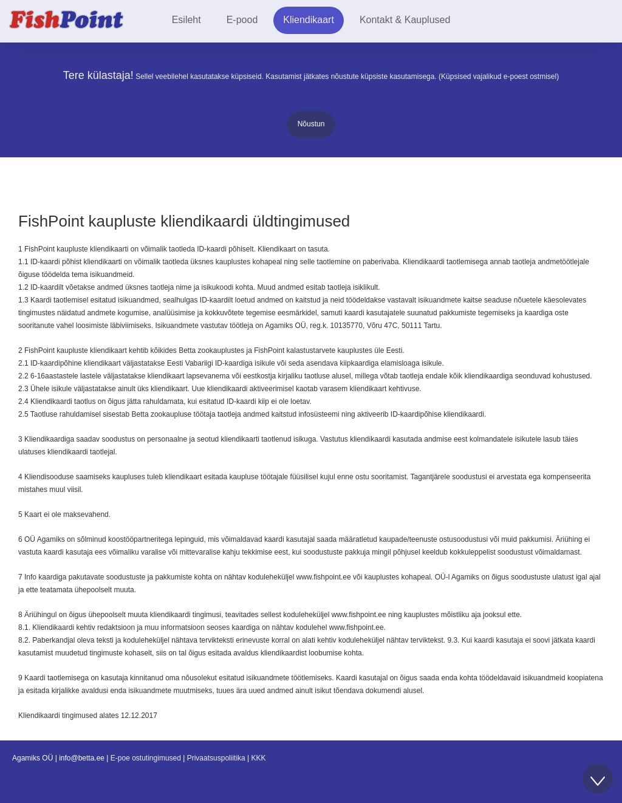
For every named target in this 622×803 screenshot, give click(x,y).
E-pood (242, 20)
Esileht (186, 20)
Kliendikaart (308, 20)
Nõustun (311, 124)
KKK (258, 758)
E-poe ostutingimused (146, 758)
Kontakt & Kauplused (405, 20)
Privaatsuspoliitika (216, 758)
